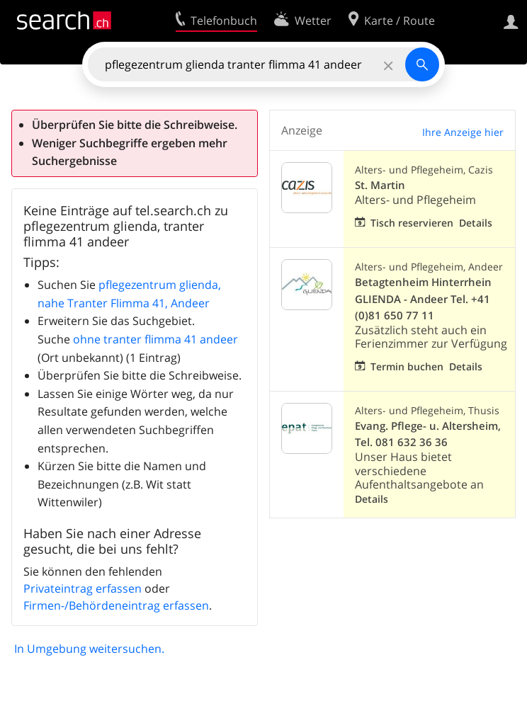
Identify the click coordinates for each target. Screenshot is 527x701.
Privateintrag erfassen (82, 588)
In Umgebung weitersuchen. (89, 648)
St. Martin (380, 185)
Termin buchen (406, 366)
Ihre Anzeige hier (463, 132)
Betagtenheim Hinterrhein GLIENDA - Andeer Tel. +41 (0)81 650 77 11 (423, 298)
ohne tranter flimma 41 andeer (155, 339)
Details (475, 222)
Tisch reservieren (411, 222)
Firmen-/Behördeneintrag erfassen (116, 605)
